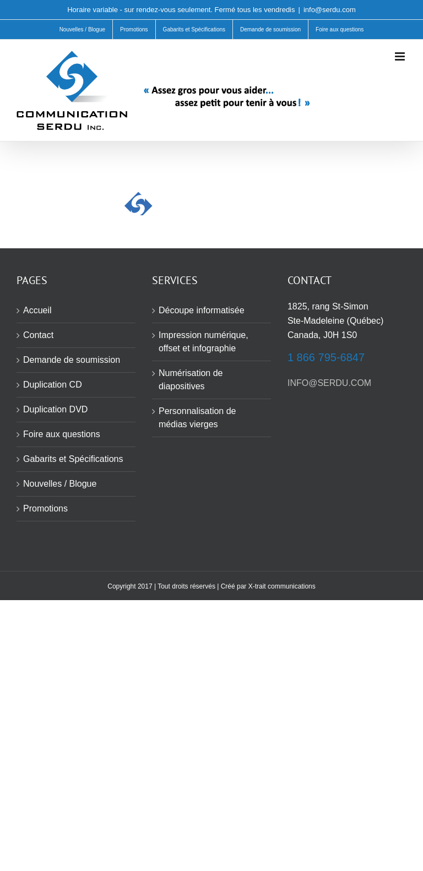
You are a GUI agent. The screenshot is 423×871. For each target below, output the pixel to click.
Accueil (37, 310)
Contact (38, 335)
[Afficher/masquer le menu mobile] (400, 56)
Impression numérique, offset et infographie (203, 341)
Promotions (45, 508)
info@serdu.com (329, 10)
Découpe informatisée (202, 310)
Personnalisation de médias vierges (197, 417)
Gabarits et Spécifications (73, 459)
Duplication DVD (55, 409)
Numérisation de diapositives (191, 379)
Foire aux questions (61, 434)
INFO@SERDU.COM (329, 383)
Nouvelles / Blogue (59, 483)
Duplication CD (52, 384)
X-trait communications (282, 586)
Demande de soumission (71, 359)
